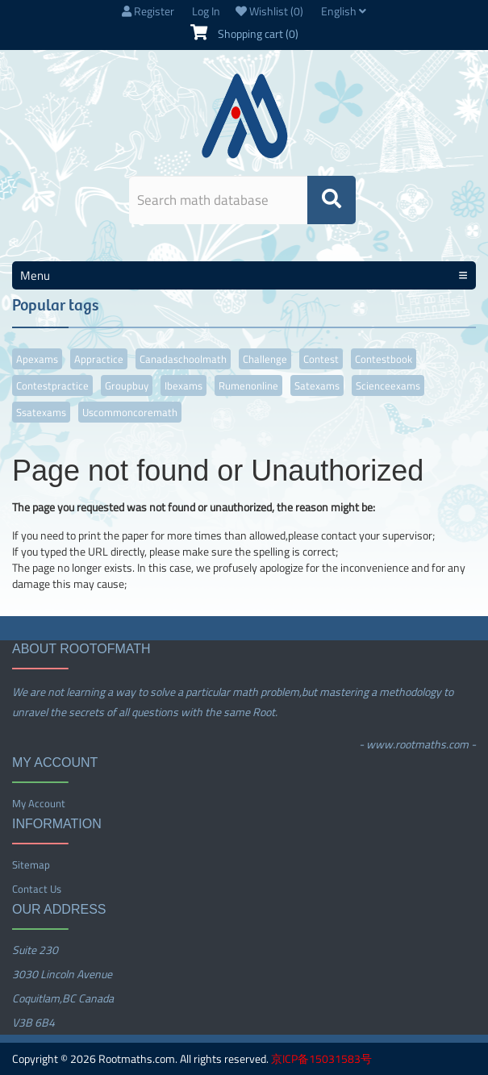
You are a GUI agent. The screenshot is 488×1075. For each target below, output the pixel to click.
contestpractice (52, 385)
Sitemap (31, 864)
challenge (265, 359)
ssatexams (41, 412)
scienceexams (388, 385)
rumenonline (248, 385)
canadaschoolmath (183, 359)
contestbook (383, 359)
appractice (98, 359)
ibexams (183, 385)
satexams (317, 385)
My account (38, 803)
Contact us (36, 889)
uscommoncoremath (129, 412)
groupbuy (126, 385)
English (343, 10)
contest (321, 359)
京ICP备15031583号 (321, 1058)
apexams (37, 359)
